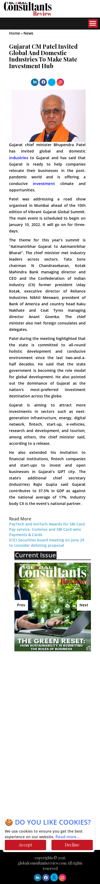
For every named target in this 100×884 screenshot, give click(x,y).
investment (44, 183)
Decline (72, 845)
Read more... (67, 836)
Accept (25, 845)
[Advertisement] (57, 694)
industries (18, 157)
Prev (21, 605)
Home (14, 33)
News (28, 33)
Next (83, 605)
